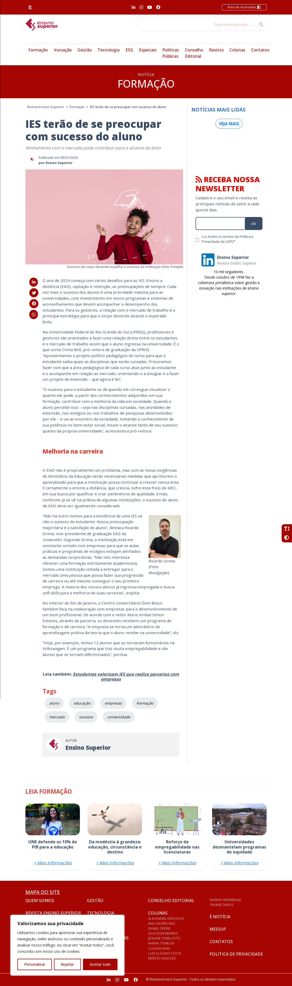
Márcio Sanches (162, 958)
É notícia (220, 916)
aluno (54, 703)
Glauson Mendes (163, 933)
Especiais (148, 50)
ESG (129, 50)
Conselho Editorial (171, 900)
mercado (57, 716)
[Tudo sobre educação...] (196, 24)
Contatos (260, 50)
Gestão (85, 50)
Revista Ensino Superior (53, 913)
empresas (113, 703)
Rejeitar (67, 964)
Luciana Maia (159, 948)
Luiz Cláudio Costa (164, 953)
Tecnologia (109, 50)
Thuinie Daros (222, 904)
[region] (67, 945)
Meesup (218, 929)
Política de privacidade (236, 954)
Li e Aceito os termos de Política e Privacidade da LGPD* (227, 239)
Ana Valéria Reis (161, 923)
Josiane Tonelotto (164, 938)
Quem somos (39, 900)
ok (253, 223)
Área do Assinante (244, 7)
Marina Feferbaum (225, 899)
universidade (118, 716)
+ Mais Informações (53, 863)
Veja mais (229, 124)
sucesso (86, 716)
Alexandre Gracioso (166, 918)
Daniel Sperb (159, 928)
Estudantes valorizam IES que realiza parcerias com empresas (126, 676)
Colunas (237, 50)
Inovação (63, 50)
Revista (216, 50)
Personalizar (34, 964)
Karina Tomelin (161, 943)
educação (82, 703)
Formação (38, 50)
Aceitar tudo (100, 964)
